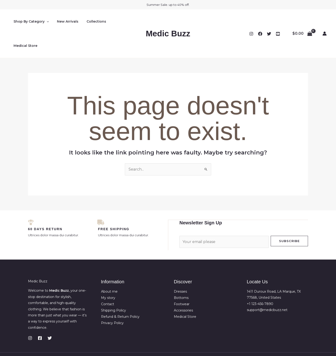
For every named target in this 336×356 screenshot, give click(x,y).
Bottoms (181, 273)
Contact (107, 279)
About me (109, 267)
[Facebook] (260, 22)
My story (108, 273)
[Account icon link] (324, 21)
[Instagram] (251, 22)
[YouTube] (278, 22)
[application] (46, 21)
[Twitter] (269, 22)
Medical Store (120, 21)
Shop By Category (30, 21)
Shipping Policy (113, 285)
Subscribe (289, 216)
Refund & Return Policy (120, 292)
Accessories (183, 285)
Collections (92, 21)
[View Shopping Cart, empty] (302, 21)
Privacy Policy (112, 298)
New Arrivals (65, 21)
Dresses (180, 267)
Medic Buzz (168, 21)
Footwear (181, 279)
